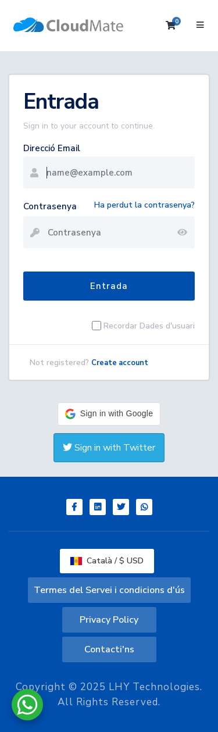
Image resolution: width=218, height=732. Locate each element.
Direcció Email (51, 148)
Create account (119, 363)
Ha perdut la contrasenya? (144, 204)
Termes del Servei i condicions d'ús (109, 590)
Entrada (109, 286)
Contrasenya (50, 206)
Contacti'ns (109, 649)
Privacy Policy (109, 619)
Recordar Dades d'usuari (149, 325)
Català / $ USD (107, 560)
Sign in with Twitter (109, 447)
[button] (109, 414)
